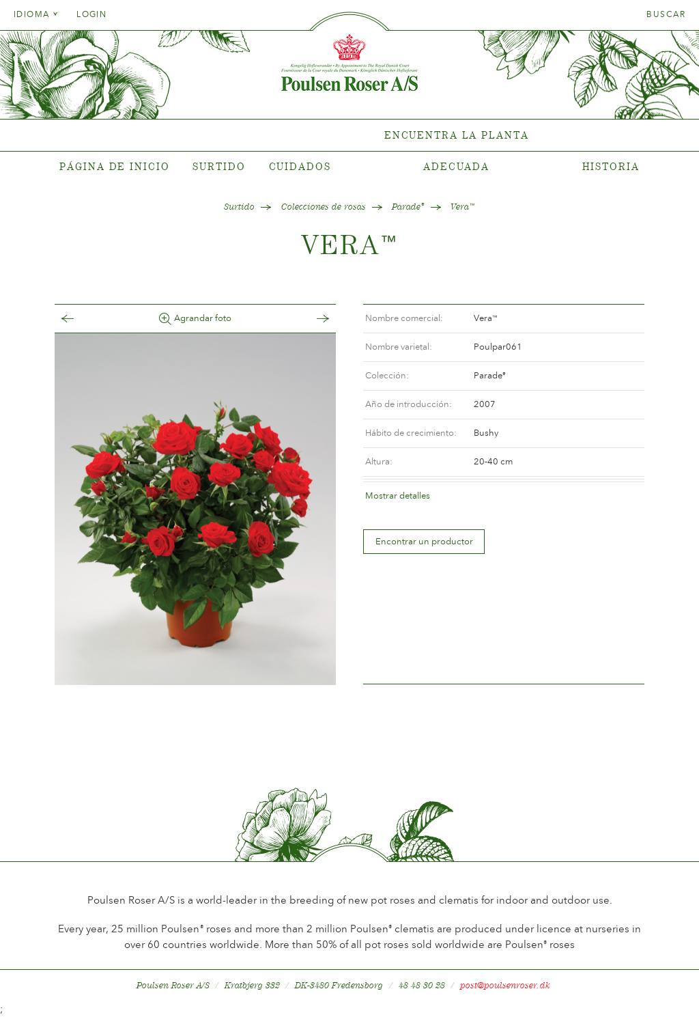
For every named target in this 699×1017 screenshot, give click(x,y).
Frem (309, 319)
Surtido (218, 166)
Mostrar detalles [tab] (397, 495)
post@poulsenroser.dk (505, 985)
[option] (195, 509)
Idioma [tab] (36, 14)
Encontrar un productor (424, 541)
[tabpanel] (349, 136)
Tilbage (81, 319)
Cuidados (300, 166)
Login (91, 14)
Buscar (665, 14)
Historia (611, 166)
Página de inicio (114, 166)
